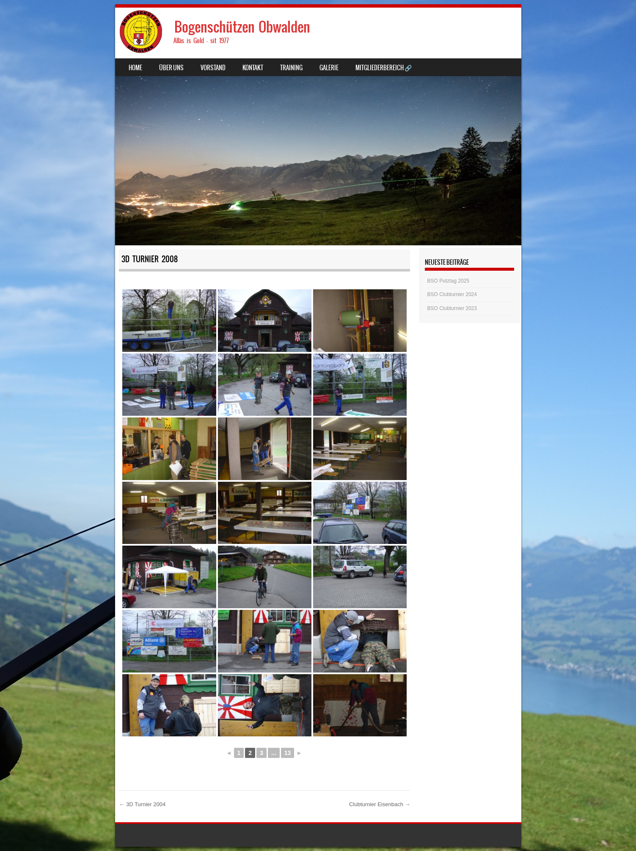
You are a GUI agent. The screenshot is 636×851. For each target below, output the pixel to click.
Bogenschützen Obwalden (242, 26)
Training (291, 67)
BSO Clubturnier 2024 (452, 294)
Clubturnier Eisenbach (379, 804)
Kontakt (252, 67)
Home (135, 67)
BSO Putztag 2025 (448, 281)
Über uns (171, 67)
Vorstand (213, 67)
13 (287, 752)
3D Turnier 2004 (142, 804)
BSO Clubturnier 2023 (452, 308)
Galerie (329, 67)
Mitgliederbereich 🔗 (383, 67)
